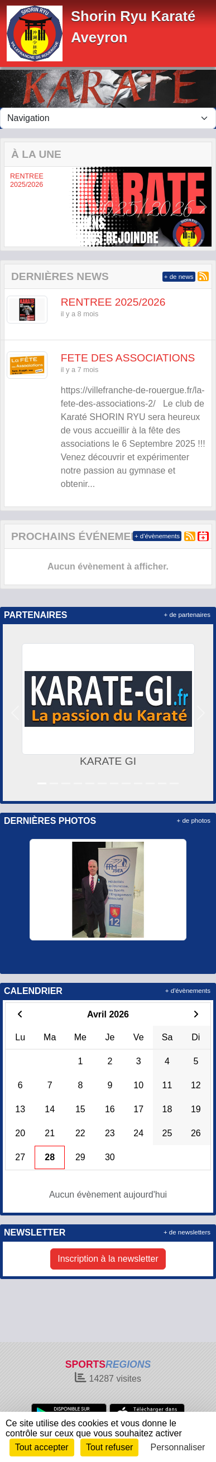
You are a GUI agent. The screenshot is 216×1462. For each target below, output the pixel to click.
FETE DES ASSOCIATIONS (128, 358)
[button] (12, 207)
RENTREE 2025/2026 (27, 180)
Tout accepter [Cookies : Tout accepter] (42, 1447)
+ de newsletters (187, 1232)
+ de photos (193, 820)
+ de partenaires (187, 614)
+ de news (179, 276)
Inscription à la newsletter (108, 1258)
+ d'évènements (157, 536)
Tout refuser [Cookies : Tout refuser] (109, 1447)
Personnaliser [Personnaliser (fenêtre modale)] (178, 1447)
